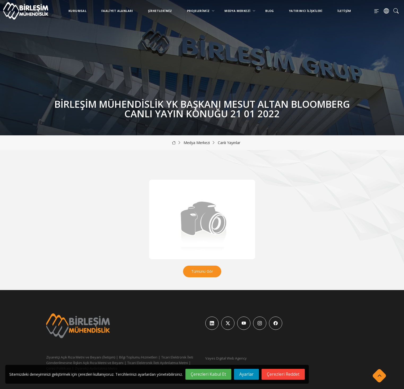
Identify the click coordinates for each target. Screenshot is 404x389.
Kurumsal (77, 11)
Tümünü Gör (202, 271)
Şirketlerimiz (160, 11)
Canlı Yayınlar (229, 142)
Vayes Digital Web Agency (226, 358)
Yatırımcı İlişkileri (306, 11)
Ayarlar (246, 374)
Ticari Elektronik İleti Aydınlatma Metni (157, 362)
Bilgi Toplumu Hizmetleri (138, 357)
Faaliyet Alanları (117, 11)
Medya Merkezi (238, 11)
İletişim (344, 11)
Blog (269, 11)
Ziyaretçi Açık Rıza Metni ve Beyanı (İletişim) (80, 357)
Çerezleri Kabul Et (208, 374)
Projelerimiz (199, 11)
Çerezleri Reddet (283, 374)
